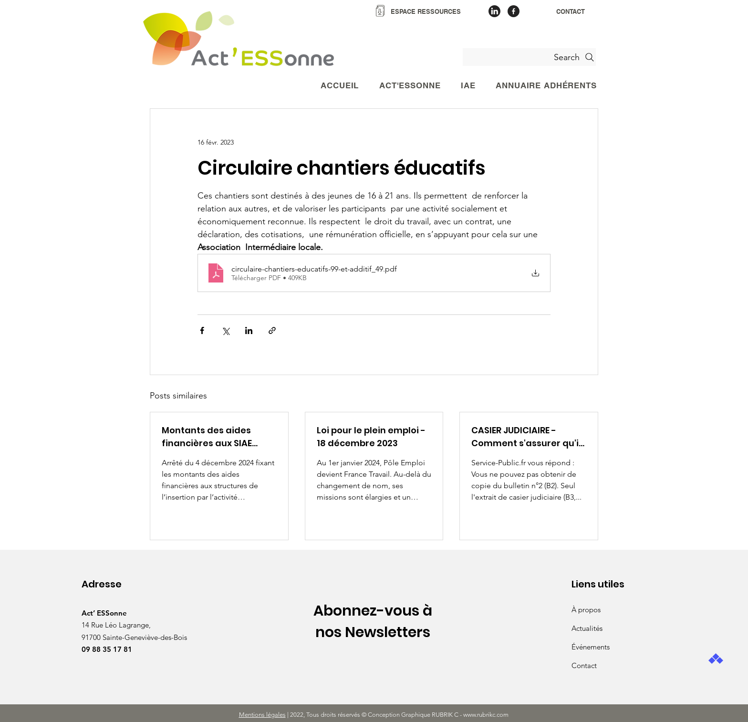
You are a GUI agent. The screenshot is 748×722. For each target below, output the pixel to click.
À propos (586, 609)
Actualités (587, 628)
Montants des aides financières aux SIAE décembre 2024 (207, 437)
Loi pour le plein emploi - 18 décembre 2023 (371, 436)
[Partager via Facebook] (202, 330)
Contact (584, 665)
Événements (590, 646)
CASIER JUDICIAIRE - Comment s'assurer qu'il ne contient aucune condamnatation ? (526, 437)
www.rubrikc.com (486, 714)
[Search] (529, 57)
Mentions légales (262, 714)
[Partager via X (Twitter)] (225, 330)
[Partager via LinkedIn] (248, 330)
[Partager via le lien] (272, 330)
